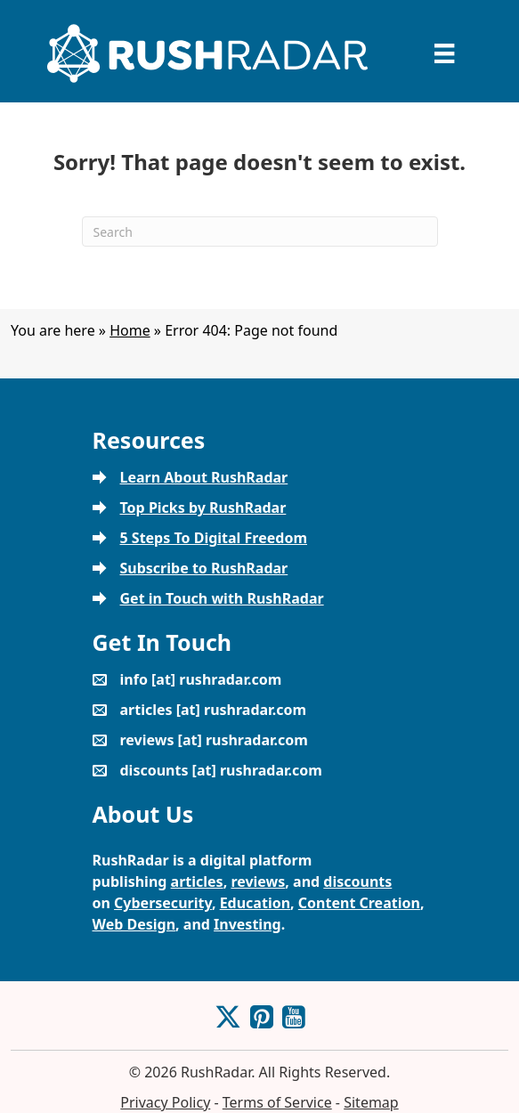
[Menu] (444, 53)
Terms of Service (277, 1102)
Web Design (134, 924)
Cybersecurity (163, 903)
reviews (258, 881)
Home (129, 330)
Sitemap (371, 1102)
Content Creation (359, 903)
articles (197, 881)
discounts (357, 881)
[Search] (260, 231)
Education (255, 903)
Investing (247, 924)
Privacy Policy (165, 1102)
